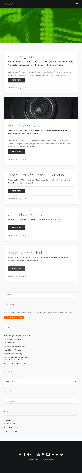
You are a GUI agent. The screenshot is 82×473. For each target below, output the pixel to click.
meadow (32, 191)
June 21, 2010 (14, 188)
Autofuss (18, 137)
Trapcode (63, 188)
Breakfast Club (9, 343)
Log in (8, 420)
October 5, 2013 (15, 62)
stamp (43, 62)
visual (54, 231)
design (62, 65)
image (50, 231)
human (37, 62)
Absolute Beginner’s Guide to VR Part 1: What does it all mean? (16, 358)
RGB (70, 62)
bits (67, 62)
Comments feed (12, 427)
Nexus (24, 137)
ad (50, 134)
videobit (54, 62)
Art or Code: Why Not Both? (14, 363)
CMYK (63, 62)
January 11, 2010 (15, 231)
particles (49, 188)
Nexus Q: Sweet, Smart (26, 129)
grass (26, 191)
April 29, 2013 (14, 134)
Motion (25, 65)
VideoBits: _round (21, 57)
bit (39, 65)
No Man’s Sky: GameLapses (14, 346)
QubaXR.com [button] (14, 317)
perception (31, 231)
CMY (59, 62)
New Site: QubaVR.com (12, 350)
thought (48, 62)
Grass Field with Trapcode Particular (36, 183)
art (42, 65)
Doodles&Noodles (50, 65)
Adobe (43, 188)
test (58, 65)
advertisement (57, 134)
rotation (32, 62)
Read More (16, 80)
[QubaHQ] (8, 4)
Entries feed (10, 424)
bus (59, 231)
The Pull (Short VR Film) (13, 354)
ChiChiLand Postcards (12, 339)
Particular (56, 188)
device (35, 137)
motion (30, 65)
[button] (77, 4)
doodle (26, 62)
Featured (11, 137)
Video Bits (13, 65)
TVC (69, 134)
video (35, 65)
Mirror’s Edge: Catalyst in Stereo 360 (17, 336)
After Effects (36, 188)
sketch (20, 65)
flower (10, 191)
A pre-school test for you (27, 226)
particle (21, 191)
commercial (26, 134)
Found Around (42, 231)
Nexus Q (29, 137)
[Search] (41, 294)
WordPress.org (11, 431)
